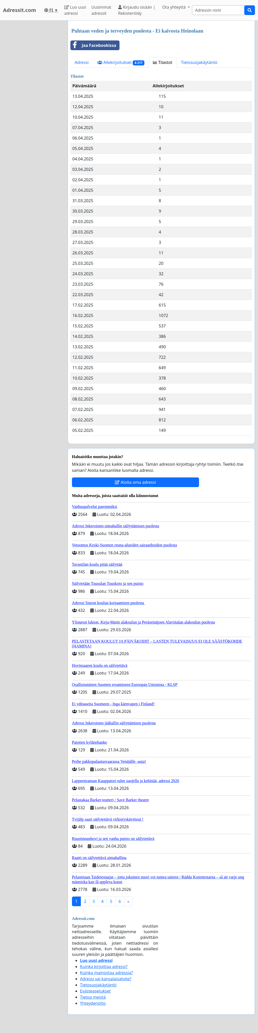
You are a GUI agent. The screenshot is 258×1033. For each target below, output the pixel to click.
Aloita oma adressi (135, 482)
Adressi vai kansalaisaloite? (105, 979)
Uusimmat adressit (101, 10)
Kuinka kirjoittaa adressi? (104, 966)
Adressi (82, 62)
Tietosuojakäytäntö (199, 62)
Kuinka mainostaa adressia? (106, 972)
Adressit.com (19, 10)
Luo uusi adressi (75, 10)
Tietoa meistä (93, 997)
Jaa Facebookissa (93, 45)
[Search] (218, 10)
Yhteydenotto (93, 1003)
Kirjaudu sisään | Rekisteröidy (136, 10)
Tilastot (162, 62)
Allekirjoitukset (121, 62)
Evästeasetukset (95, 991)
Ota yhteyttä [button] (174, 7)
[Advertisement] (32, 97)
